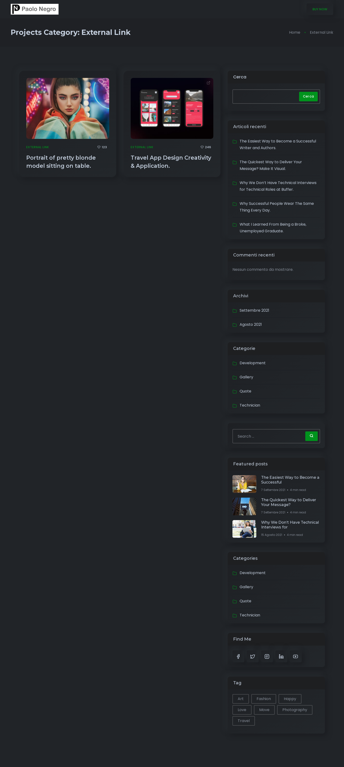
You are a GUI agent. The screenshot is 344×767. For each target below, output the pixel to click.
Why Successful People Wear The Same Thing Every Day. (277, 207)
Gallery (246, 377)
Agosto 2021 (251, 324)
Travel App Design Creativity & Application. (171, 161)
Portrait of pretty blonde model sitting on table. (61, 161)
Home (294, 32)
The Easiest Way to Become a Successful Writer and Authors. (278, 144)
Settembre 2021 (254, 310)
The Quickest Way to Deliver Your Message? (288, 502)
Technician (250, 405)
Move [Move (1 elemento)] (264, 710)
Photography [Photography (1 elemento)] (294, 710)
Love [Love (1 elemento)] (242, 710)
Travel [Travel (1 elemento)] (244, 720)
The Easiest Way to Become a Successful (290, 479)
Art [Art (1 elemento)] (241, 699)
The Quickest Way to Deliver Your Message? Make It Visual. (271, 165)
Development (253, 363)
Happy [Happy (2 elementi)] (290, 699)
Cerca (239, 77)
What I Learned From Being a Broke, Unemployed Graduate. (273, 228)
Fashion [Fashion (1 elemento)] (264, 699)
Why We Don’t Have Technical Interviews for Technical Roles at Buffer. (278, 186)
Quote (245, 391)
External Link (37, 147)
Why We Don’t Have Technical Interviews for (290, 524)
